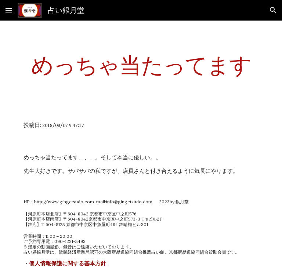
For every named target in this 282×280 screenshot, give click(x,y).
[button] (9, 10)
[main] (141, 65)
